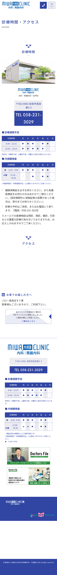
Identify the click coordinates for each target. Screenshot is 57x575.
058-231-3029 (29, 118)
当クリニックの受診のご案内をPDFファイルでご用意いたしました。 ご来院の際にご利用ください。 (28, 316)
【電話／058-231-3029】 (26, 210)
